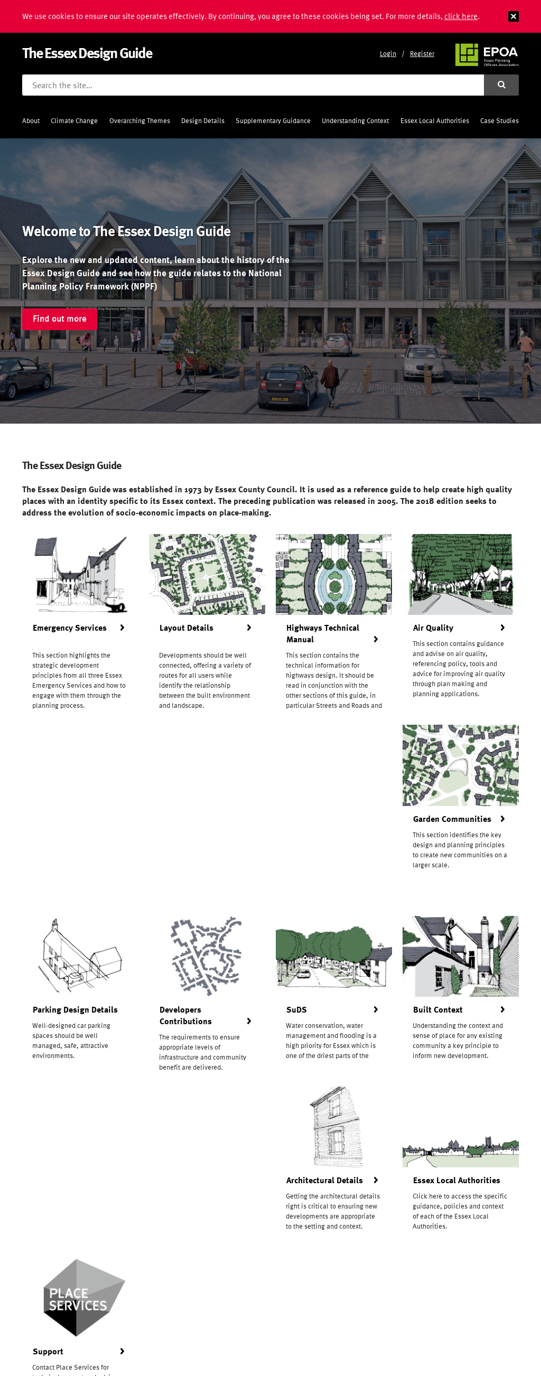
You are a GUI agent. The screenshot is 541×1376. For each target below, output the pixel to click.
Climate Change (74, 121)
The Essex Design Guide (87, 52)
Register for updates (271, 1251)
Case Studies (499, 121)
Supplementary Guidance (273, 121)
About (31, 121)
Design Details (203, 121)
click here (461, 16)
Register (422, 54)
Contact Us (209, 1313)
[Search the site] (253, 85)
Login (388, 54)
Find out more (60, 318)
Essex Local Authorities (434, 121)
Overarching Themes (139, 121)
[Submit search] (501, 85)
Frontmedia (81, 1348)
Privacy (203, 1326)
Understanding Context (355, 121)
